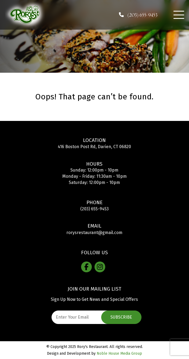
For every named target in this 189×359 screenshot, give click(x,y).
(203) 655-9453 (94, 208)
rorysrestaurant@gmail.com (94, 232)
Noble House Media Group (119, 353)
